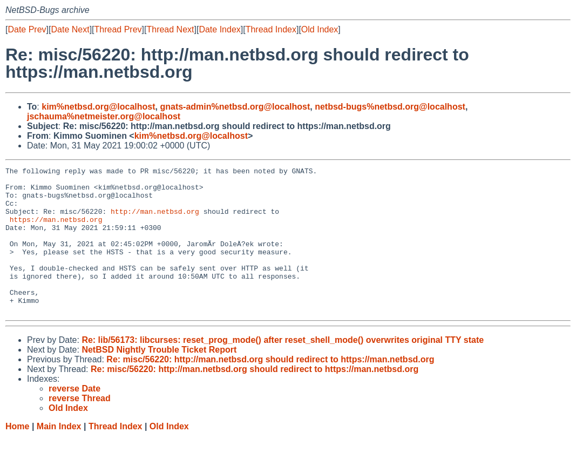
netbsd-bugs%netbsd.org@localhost (390, 106)
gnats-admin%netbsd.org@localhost (235, 106)
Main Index (59, 455)
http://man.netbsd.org (155, 221)
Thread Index (271, 29)
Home (17, 455)
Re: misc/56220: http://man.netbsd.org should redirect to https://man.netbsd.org (270, 388)
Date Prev (27, 29)
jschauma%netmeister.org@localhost (103, 116)
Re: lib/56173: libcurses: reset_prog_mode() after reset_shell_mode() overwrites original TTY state (283, 369)
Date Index (219, 29)
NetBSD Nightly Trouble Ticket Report (159, 378)
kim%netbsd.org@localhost (98, 106)
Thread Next (170, 29)
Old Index (319, 29)
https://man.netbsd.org (56, 230)
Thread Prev (118, 29)
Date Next (70, 29)
